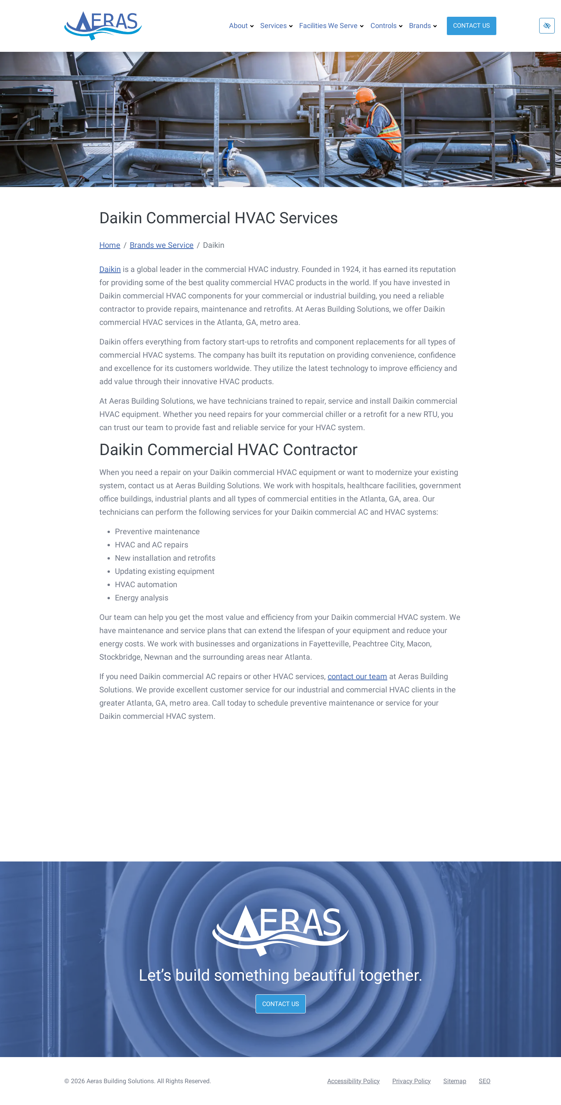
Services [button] (276, 25)
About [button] (241, 25)
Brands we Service (162, 245)
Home (109, 245)
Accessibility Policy (353, 1081)
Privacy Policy (411, 1081)
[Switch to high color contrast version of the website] (547, 26)
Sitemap (454, 1081)
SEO (484, 1081)
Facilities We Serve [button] (331, 25)
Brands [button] (423, 25)
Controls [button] (386, 25)
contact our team (357, 676)
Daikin (110, 269)
